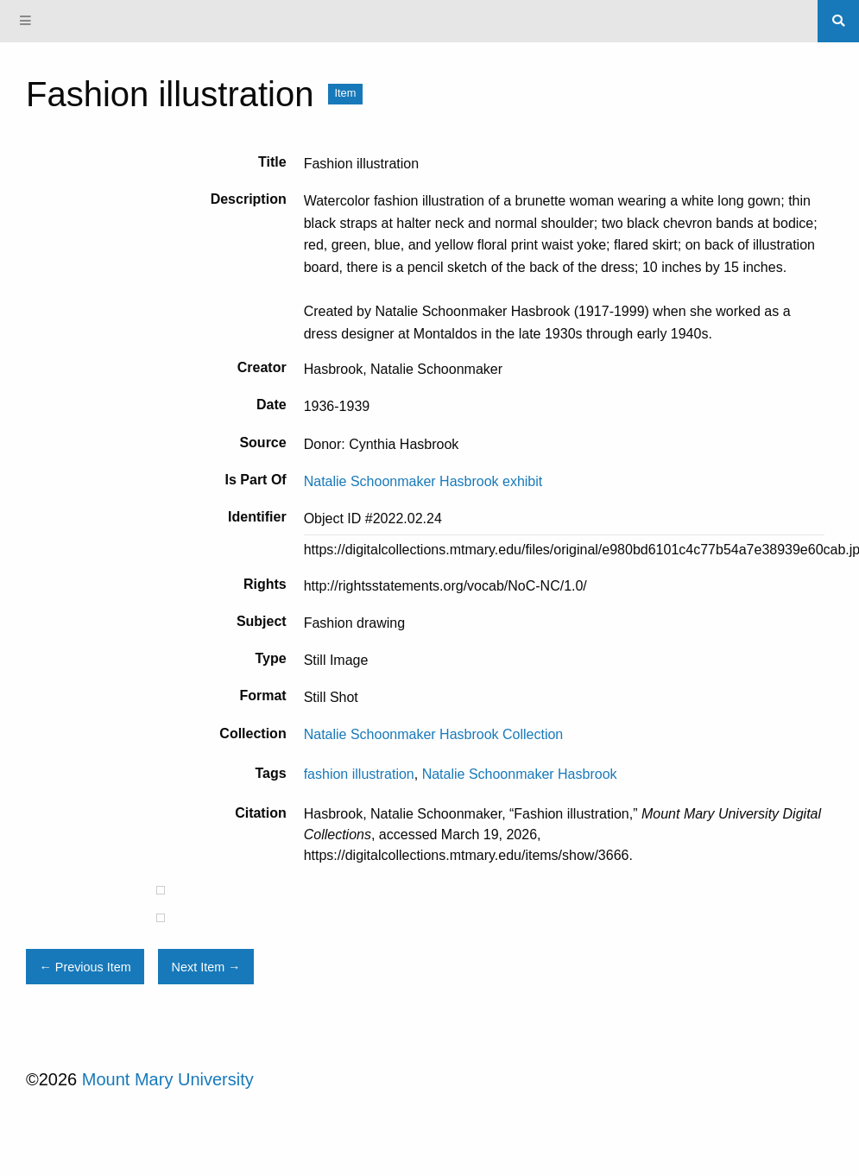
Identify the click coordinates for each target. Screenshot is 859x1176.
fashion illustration (359, 774)
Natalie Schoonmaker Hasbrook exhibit (423, 481)
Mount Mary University (168, 1079)
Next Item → (206, 967)
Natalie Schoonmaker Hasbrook (519, 774)
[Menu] (26, 21)
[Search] (838, 20)
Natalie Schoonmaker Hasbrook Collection (434, 734)
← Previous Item (84, 967)
